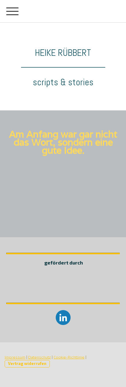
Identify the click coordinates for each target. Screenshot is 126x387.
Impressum (15, 356)
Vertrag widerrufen (27, 363)
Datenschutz (39, 356)
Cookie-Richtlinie (69, 356)
